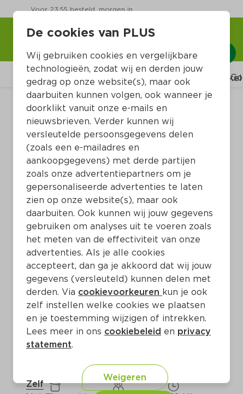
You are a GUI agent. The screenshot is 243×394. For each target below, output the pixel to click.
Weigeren (124, 377)
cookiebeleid (132, 331)
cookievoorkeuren (120, 292)
